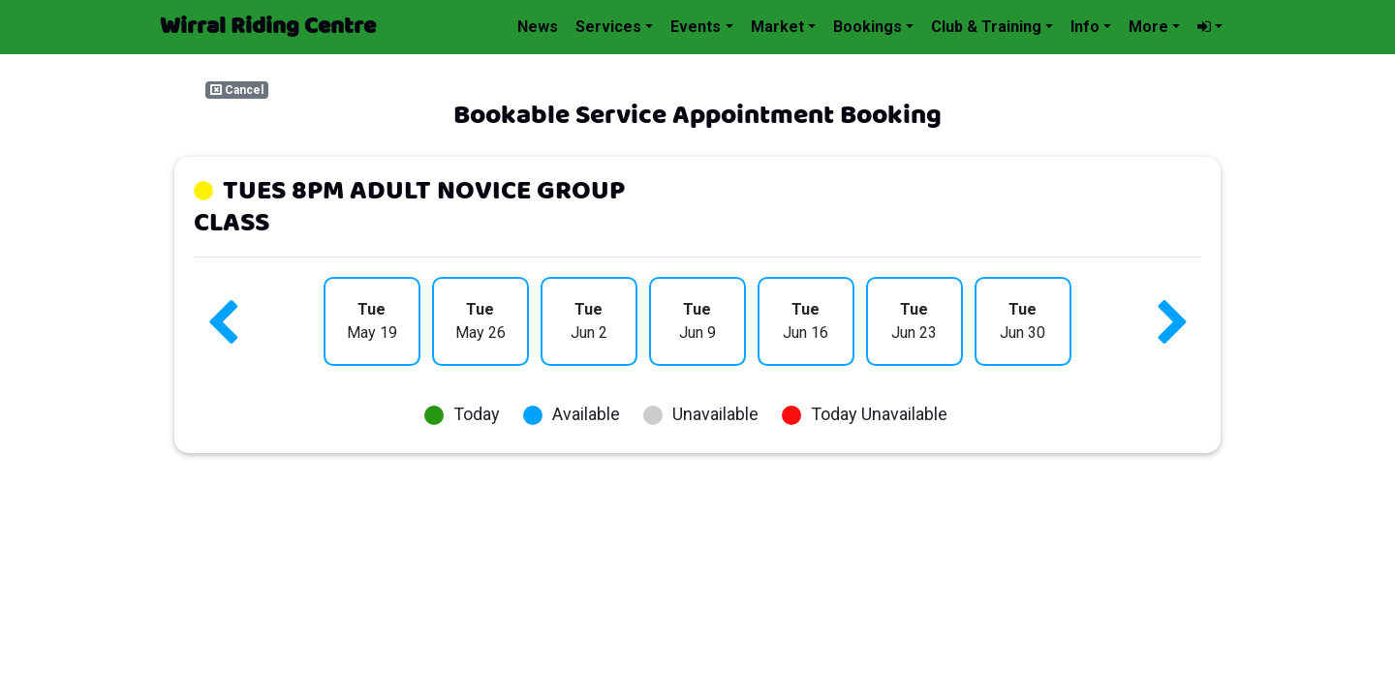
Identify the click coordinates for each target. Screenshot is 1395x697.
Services (608, 26)
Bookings (867, 26)
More (1148, 26)
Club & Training (986, 26)
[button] (1210, 27)
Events (695, 26)
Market (777, 26)
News (537, 26)
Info (1085, 26)
